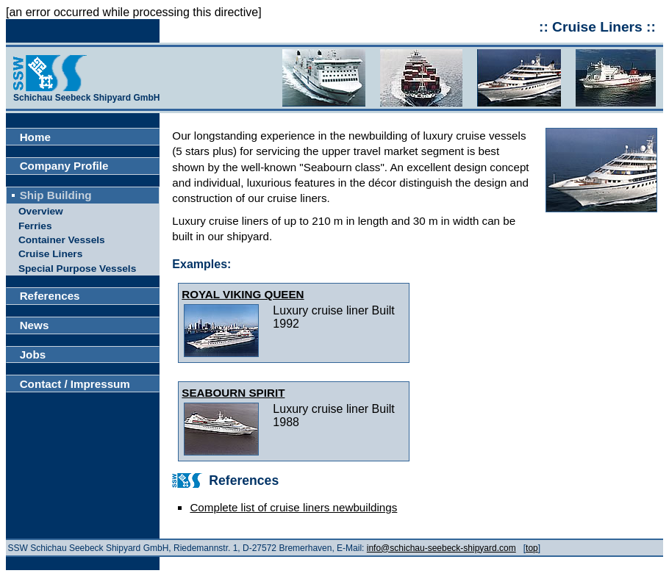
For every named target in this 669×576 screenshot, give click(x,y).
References (50, 295)
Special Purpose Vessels (77, 268)
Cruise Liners (50, 253)
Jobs (33, 354)
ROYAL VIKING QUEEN (243, 294)
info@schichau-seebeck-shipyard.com (441, 548)
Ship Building (56, 195)
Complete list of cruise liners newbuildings (293, 507)
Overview (40, 211)
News (34, 325)
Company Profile (64, 165)
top (532, 548)
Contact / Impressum (75, 384)
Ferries (35, 225)
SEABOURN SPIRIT (233, 392)
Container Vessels (61, 239)
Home (35, 137)
